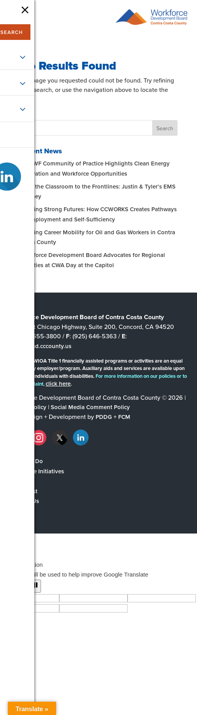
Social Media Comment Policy (90, 407)
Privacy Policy (28, 407)
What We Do (26, 461)
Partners (21, 481)
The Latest (23, 491)
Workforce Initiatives (37, 471)
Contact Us (24, 501)
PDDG (104, 417)
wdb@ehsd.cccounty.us (40, 346)
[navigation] (14, 18)
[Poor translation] (28, 586)
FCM (124, 417)
